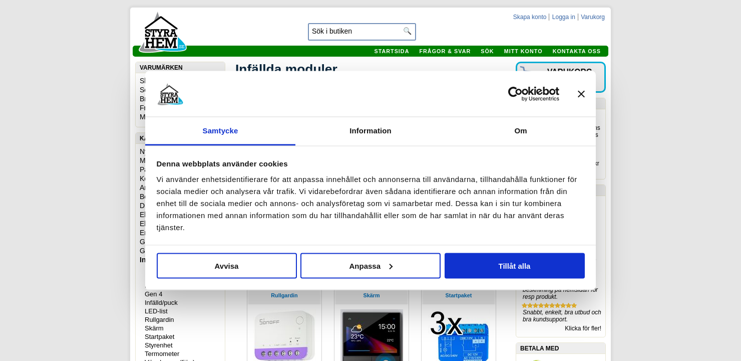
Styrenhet (159, 345)
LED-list (156, 311)
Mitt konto (523, 51)
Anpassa (371, 265)
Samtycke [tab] (220, 130)
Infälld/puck (161, 302)
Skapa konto (530, 17)
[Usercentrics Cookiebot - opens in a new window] (515, 93)
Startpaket (159, 336)
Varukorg (593, 17)
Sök (487, 51)
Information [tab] (370, 130)
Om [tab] (520, 130)
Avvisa (227, 265)
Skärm (154, 328)
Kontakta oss (577, 51)
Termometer (162, 353)
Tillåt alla (515, 265)
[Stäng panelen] (581, 93)
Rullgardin (159, 319)
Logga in (563, 17)
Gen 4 (153, 294)
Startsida (391, 51)
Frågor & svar (445, 51)
